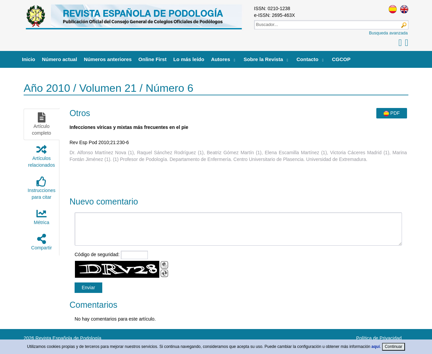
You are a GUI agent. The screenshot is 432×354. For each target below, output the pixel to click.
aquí (376, 346)
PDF (391, 113)
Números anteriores (108, 59)
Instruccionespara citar (41, 188)
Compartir (41, 242)
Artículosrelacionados (41, 156)
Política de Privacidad (379, 338)
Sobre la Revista (263, 59)
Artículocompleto (41, 124)
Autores (220, 59)
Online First (152, 59)
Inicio (28, 59)
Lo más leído (188, 59)
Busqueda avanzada (388, 33)
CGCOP (341, 59)
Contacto (308, 59)
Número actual (59, 59)
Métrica (41, 217)
